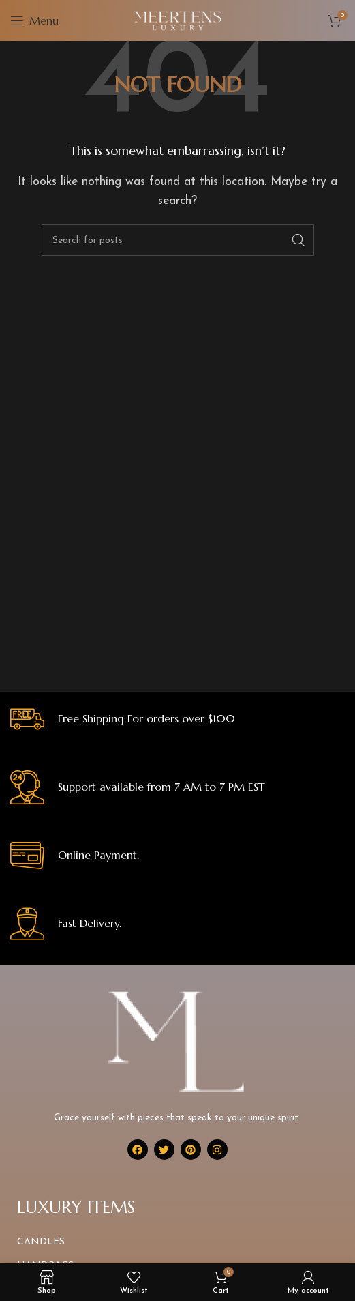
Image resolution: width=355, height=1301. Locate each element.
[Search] (178, 240)
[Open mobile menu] (34, 20)
